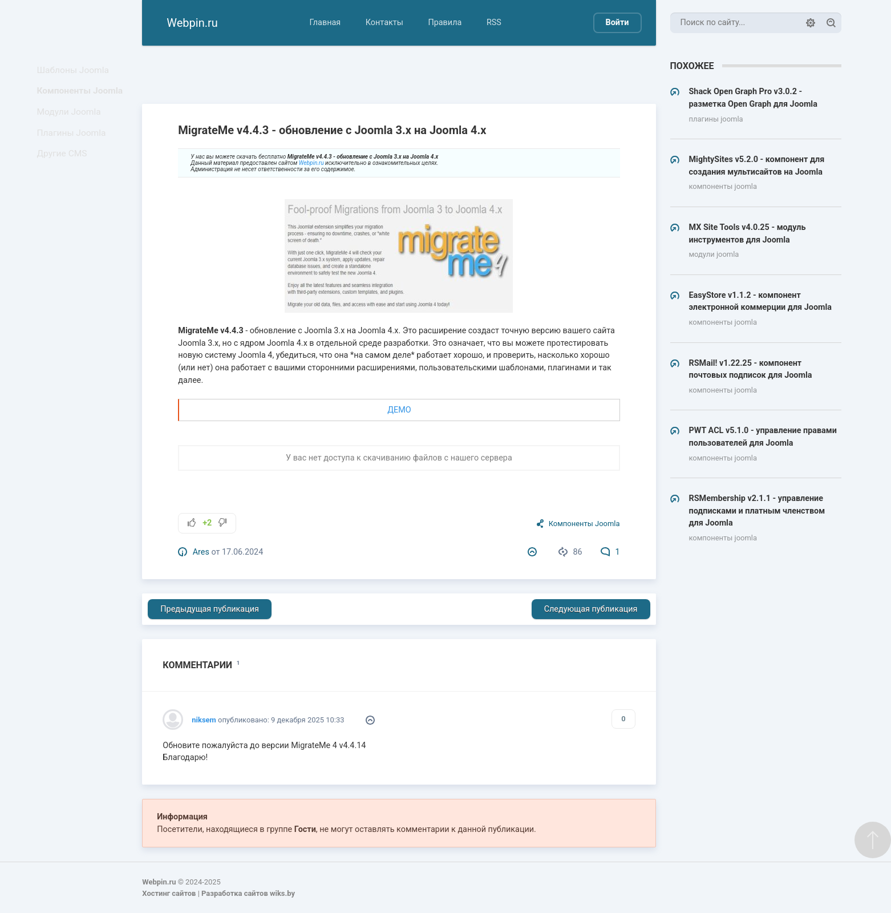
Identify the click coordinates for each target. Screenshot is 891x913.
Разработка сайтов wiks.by (248, 893)
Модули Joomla (71, 122)
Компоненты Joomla (82, 97)
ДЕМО (399, 410)
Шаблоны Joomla (75, 72)
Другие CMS (65, 172)
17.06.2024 (242, 552)
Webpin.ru (311, 163)
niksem (204, 720)
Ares (201, 552)
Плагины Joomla (74, 147)
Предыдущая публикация (209, 609)
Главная (325, 22)
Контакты (384, 22)
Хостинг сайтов (169, 893)
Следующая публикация (591, 609)
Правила (444, 22)
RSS (494, 22)
